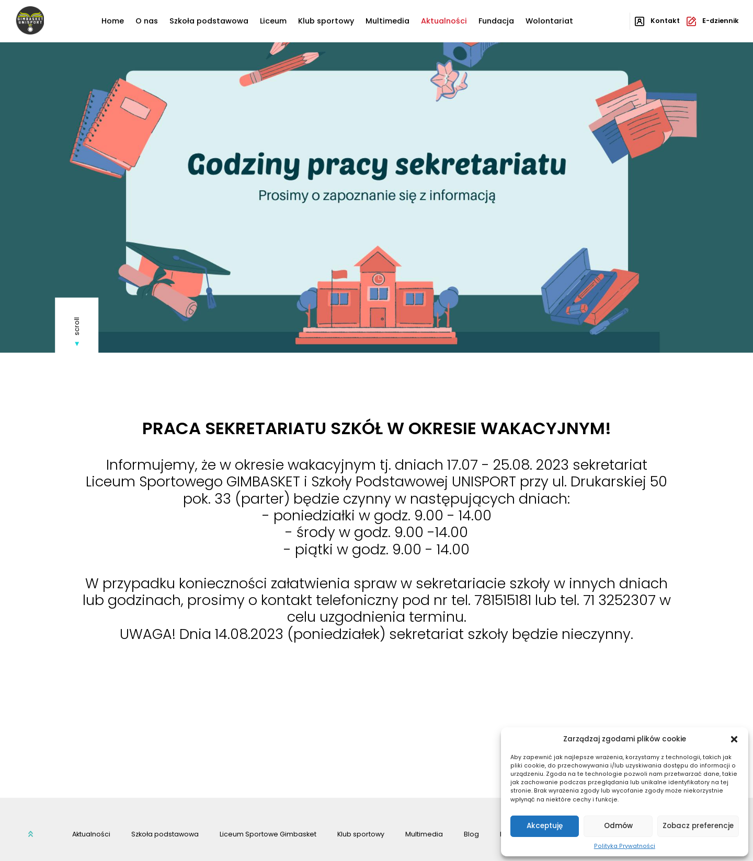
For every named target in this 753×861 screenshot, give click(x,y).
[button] (734, 739)
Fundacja (496, 21)
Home (112, 21)
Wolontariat (549, 21)
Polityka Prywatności (624, 846)
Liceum (273, 21)
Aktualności (444, 21)
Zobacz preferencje (698, 826)
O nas (146, 21)
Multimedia (387, 21)
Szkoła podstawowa (208, 21)
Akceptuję (545, 826)
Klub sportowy (326, 21)
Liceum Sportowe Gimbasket (268, 834)
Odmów (618, 826)
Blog (471, 834)
